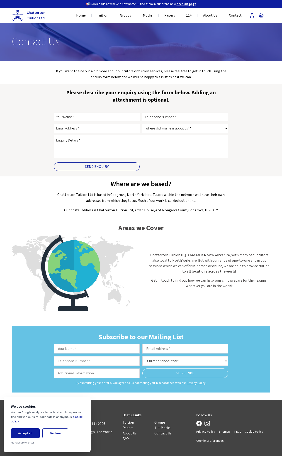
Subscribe (185, 373)
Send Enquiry (97, 166)
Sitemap (224, 431)
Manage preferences (22, 443)
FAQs (126, 438)
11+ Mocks (162, 427)
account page (186, 4)
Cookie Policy (254, 431)
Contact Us (163, 433)
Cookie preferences (210, 441)
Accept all (25, 433)
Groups (159, 422)
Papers (128, 427)
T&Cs (237, 431)
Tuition (128, 422)
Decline (55, 433)
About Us (130, 433)
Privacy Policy (196, 383)
